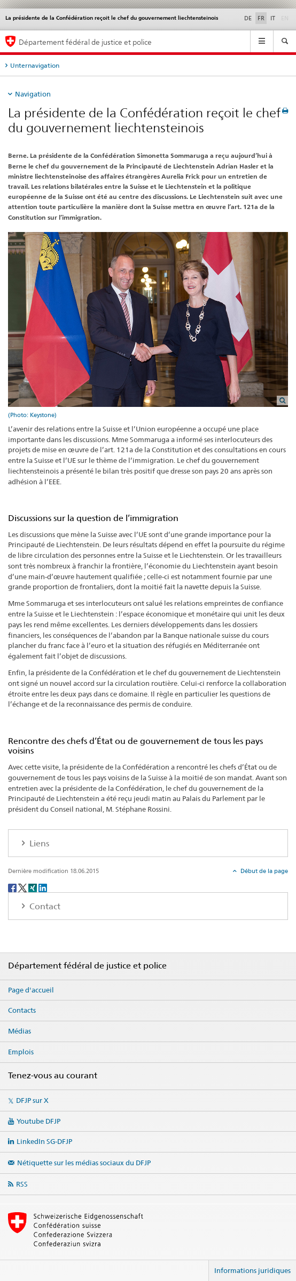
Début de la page (263, 871)
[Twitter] (23, 887)
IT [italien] (272, 18)
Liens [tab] (38, 843)
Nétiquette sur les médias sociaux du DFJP (84, 1162)
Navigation (33, 94)
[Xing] (33, 887)
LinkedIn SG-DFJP (44, 1141)
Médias (19, 1031)
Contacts (22, 1010)
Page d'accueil (31, 990)
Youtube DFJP (38, 1121)
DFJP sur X (32, 1100)
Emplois (21, 1051)
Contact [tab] (43, 906)
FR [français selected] (261, 18)
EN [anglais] (286, 17)
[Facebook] (13, 887)
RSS (22, 1184)
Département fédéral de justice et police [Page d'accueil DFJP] (85, 41)
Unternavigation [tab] (34, 65)
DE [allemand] (248, 18)
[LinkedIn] (42, 887)
